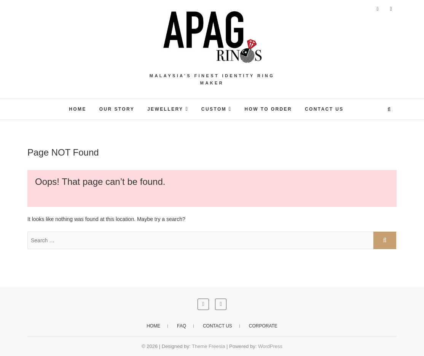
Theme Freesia (208, 346)
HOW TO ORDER (268, 109)
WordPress (270, 346)
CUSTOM (213, 109)
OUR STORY (116, 109)
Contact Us (324, 109)
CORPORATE (263, 326)
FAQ (181, 326)
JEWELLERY (165, 109)
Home (153, 326)
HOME (77, 109)
